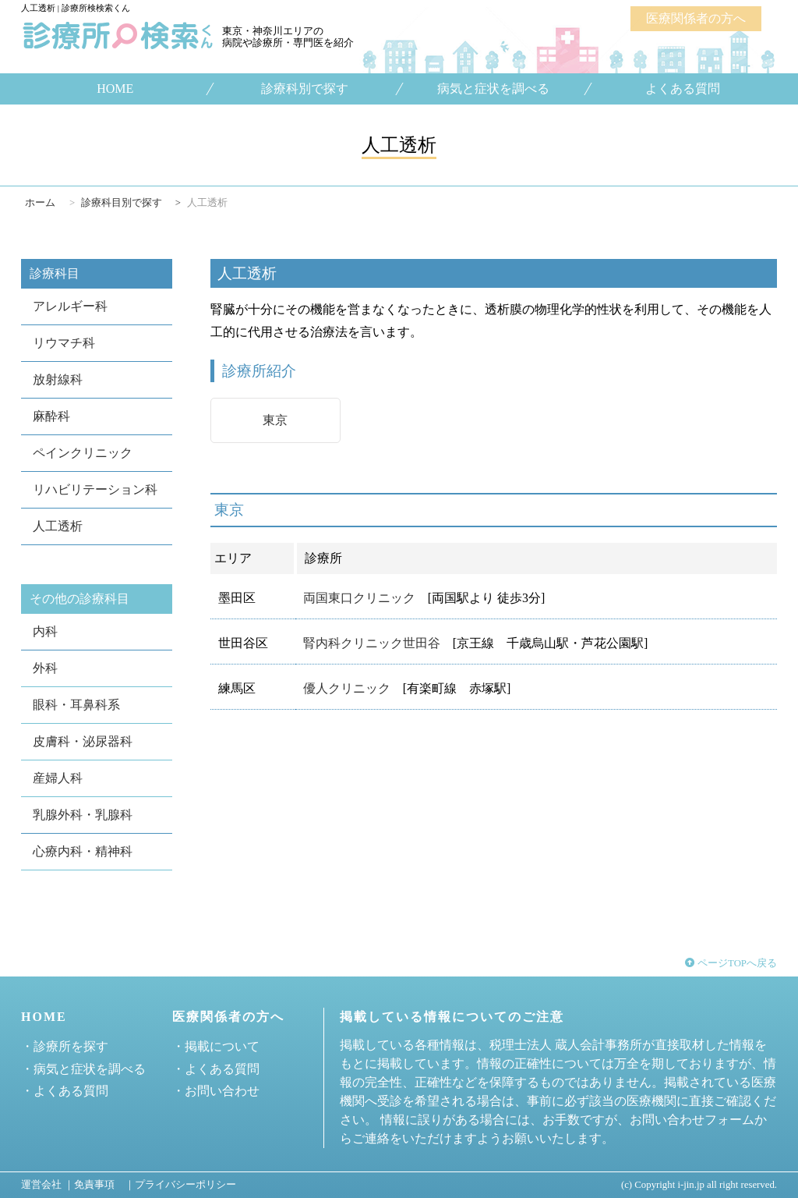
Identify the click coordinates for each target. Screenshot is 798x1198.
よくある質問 (682, 89)
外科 (45, 668)
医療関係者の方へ (696, 18)
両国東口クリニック (359, 597)
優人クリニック (346, 688)
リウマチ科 (64, 342)
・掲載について (216, 1046)
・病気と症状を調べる (83, 1069)
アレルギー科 (70, 306)
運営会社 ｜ (47, 1184)
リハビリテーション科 (95, 489)
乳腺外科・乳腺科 (82, 814)
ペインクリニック (82, 452)
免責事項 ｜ (104, 1184)
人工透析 (58, 526)
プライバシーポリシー (185, 1184)
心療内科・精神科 (82, 851)
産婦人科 (58, 778)
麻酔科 (51, 416)
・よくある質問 (64, 1090)
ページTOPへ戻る (731, 963)
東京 (275, 420)
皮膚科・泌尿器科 (82, 741)
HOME (115, 89)
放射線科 (58, 379)
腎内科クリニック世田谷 (371, 643)
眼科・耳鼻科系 (76, 704)
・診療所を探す (64, 1046)
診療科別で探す (304, 89)
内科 (45, 631)
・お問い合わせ (216, 1090)
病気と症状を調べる (493, 89)
